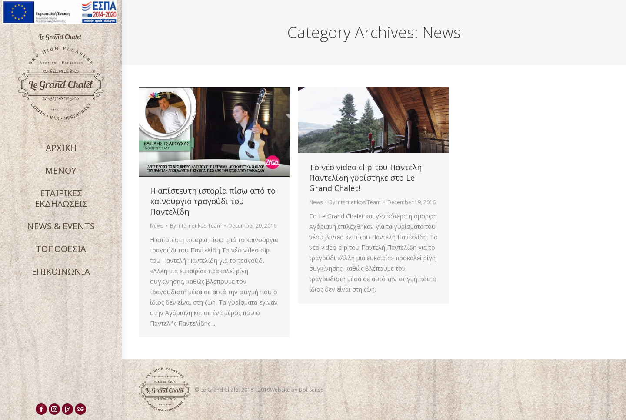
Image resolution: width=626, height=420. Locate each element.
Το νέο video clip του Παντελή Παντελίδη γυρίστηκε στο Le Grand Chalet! (365, 177)
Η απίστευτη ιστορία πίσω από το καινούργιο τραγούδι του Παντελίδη (213, 201)
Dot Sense (311, 389)
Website (280, 389)
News (156, 225)
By (196, 225)
